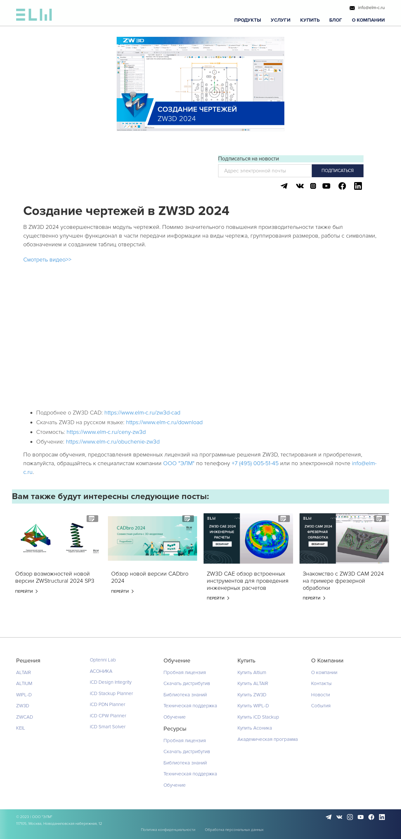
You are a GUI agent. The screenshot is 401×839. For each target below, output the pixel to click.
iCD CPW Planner (108, 716)
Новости (320, 695)
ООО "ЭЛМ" (179, 463)
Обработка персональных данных (234, 829)
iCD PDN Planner (107, 704)
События (321, 706)
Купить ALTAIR (252, 683)
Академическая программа (267, 739)
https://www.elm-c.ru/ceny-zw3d (106, 431)
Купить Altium (251, 672)
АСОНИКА (101, 671)
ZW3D (22, 706)
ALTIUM (24, 683)
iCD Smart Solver (108, 727)
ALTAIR (23, 672)
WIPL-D (24, 695)
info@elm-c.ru (371, 7)
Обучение (175, 717)
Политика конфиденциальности (168, 829)
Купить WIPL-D (253, 706)
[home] (34, 16)
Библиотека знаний (185, 695)
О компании (324, 672)
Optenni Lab (103, 660)
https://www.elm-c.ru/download (164, 422)
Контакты (321, 683)
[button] (247, 20)
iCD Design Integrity (111, 682)
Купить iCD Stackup (258, 717)
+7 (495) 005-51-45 (255, 463)
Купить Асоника (254, 728)
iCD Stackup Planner (111, 693)
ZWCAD (24, 717)
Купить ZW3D (251, 695)
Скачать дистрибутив (187, 683)
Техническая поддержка (190, 706)
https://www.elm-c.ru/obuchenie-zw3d (113, 441)
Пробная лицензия (185, 672)
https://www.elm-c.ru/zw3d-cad (142, 412)
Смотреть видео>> (47, 259)
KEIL (20, 728)
